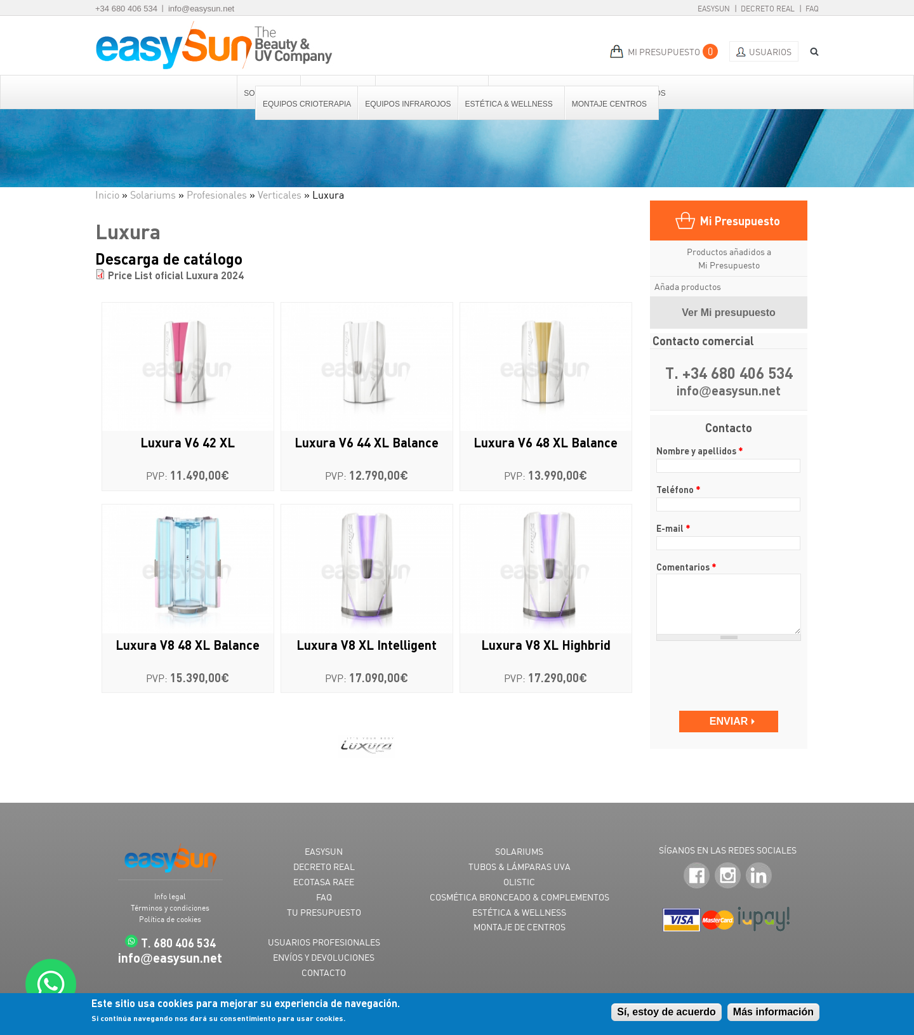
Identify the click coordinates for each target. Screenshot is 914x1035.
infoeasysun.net (729, 391)
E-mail (673, 528)
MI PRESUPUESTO (664, 51)
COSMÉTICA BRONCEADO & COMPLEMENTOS (519, 897)
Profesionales (217, 194)
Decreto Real (768, 8)
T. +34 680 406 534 (729, 373)
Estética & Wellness (509, 104)
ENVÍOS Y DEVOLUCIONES (323, 957)
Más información (773, 1011)
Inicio (107, 194)
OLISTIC (519, 881)
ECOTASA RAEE (323, 881)
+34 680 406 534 (126, 8)
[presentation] (729, 670)
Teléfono (678, 489)
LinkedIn (759, 876)
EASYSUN (324, 851)
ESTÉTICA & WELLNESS (519, 912)
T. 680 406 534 (178, 942)
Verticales (279, 194)
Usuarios (770, 51)
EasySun (714, 8)
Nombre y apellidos (699, 450)
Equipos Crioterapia (307, 104)
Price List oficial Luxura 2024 (176, 275)
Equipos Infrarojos (408, 104)
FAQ (812, 8)
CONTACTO (323, 972)
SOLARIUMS (519, 851)
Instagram (727, 876)
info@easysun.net (201, 8)
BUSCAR (810, 52)
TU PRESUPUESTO (324, 912)
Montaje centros (610, 104)
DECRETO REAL (324, 866)
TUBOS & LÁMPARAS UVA (519, 866)
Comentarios (686, 566)
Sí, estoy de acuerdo (666, 1011)
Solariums (153, 194)
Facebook (696, 876)
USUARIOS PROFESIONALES (324, 942)
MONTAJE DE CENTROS (520, 926)
